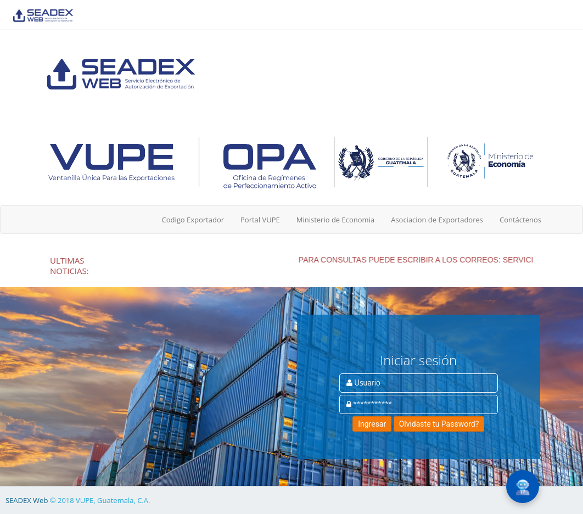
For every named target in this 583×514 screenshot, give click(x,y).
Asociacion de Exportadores (437, 220)
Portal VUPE (260, 220)
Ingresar (372, 424)
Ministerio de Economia (335, 220)
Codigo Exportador (192, 220)
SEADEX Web (26, 500)
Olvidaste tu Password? (439, 424)
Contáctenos (520, 220)
